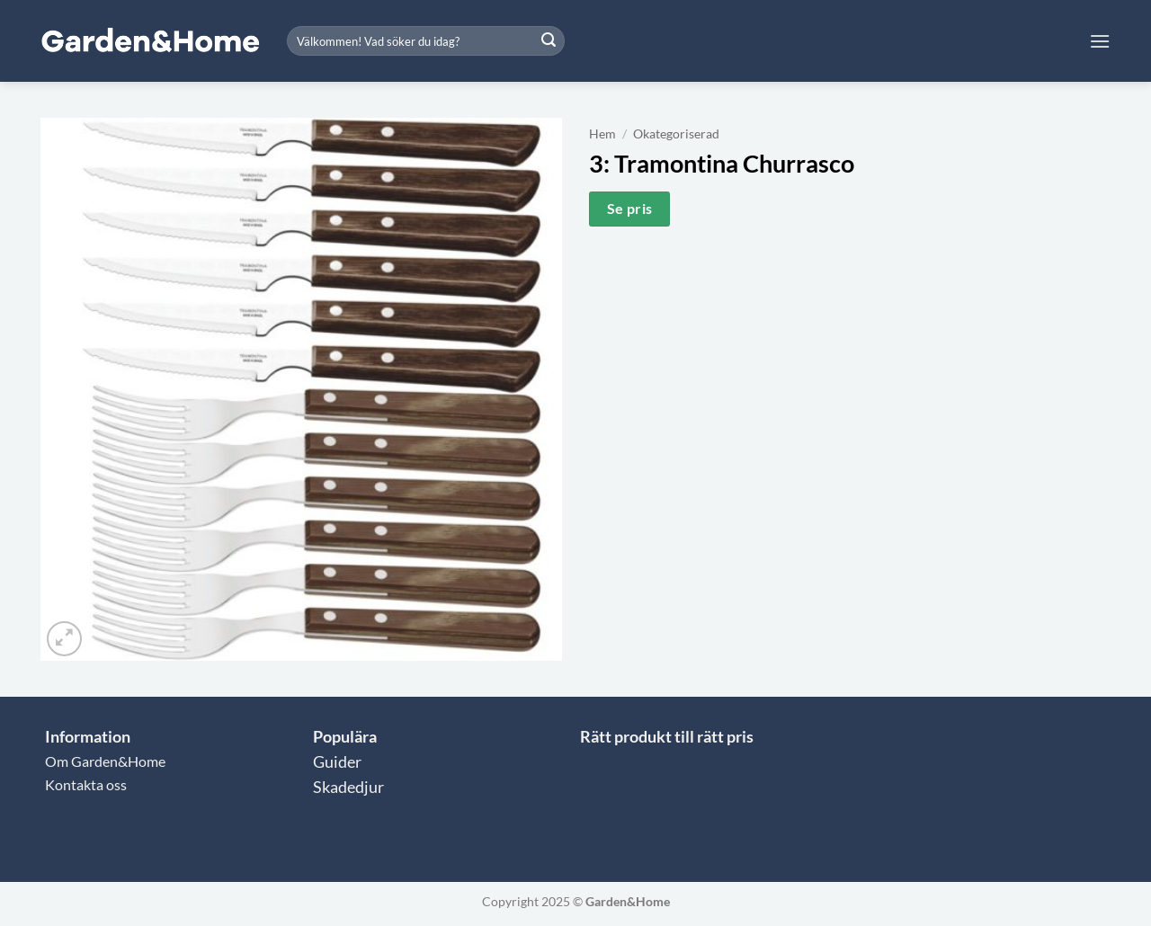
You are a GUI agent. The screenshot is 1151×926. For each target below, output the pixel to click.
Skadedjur (348, 787)
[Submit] (548, 41)
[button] (1100, 41)
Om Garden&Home (105, 761)
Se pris (630, 208)
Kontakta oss (86, 784)
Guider (337, 761)
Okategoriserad (676, 134)
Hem (602, 134)
